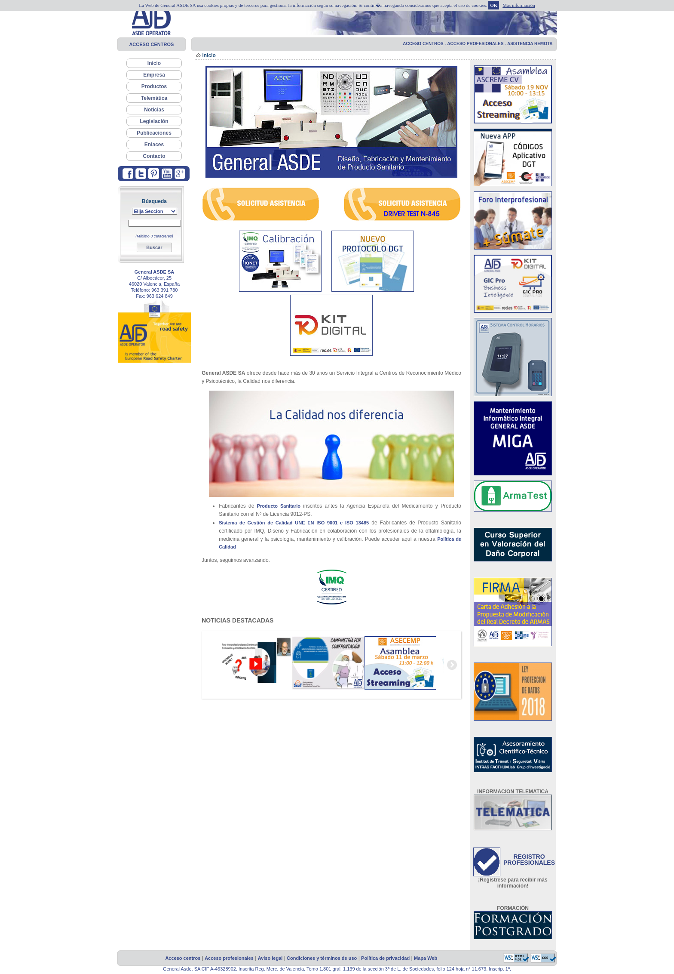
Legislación (154, 121)
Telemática (154, 98)
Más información (518, 5)
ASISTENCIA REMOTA (530, 43)
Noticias (154, 110)
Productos (154, 86)
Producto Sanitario (278, 506)
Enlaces (154, 145)
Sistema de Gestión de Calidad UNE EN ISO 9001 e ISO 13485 (294, 522)
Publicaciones (154, 133)
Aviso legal (270, 958)
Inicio (154, 63)
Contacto (154, 156)
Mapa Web (425, 958)
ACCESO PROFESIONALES (477, 43)
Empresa (154, 75)
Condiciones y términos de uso (322, 958)
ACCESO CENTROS (151, 44)
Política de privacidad (385, 958)
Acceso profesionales (229, 958)
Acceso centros (182, 958)
